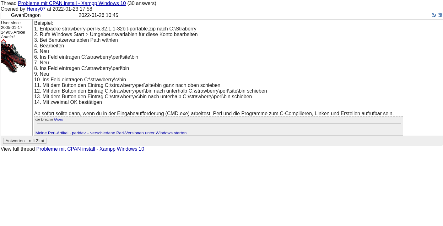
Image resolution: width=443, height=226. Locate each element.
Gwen (58, 119)
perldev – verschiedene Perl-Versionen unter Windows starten (129, 133)
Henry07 (36, 9)
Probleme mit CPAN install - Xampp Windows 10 (72, 3)
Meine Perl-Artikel (51, 133)
